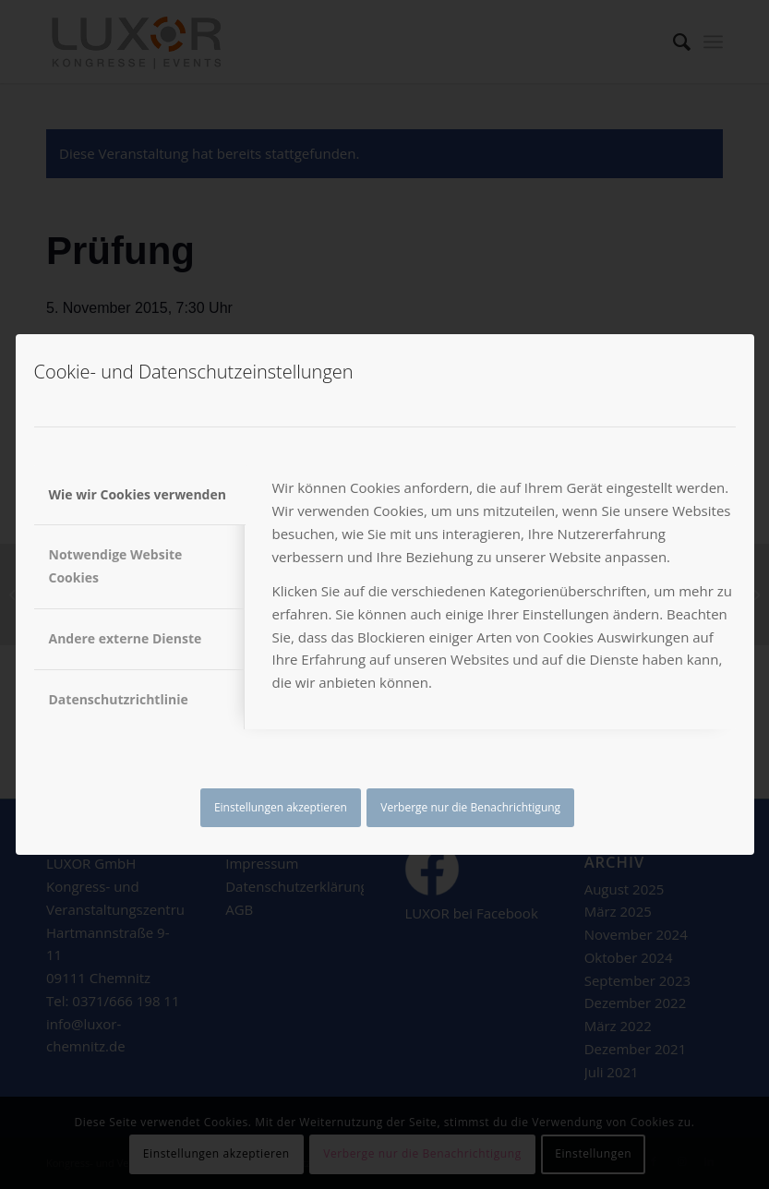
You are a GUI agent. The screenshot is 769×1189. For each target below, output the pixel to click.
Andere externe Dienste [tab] (125, 638)
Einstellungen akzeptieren (280, 807)
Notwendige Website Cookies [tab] (116, 566)
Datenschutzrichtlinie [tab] (118, 699)
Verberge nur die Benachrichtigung (470, 807)
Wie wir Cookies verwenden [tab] (137, 494)
